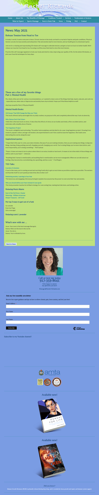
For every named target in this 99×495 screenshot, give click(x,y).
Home (10, 18)
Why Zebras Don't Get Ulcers (15, 119)
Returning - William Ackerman (15, 195)
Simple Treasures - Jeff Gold (15, 198)
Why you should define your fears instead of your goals (23, 183)
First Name (9, 311)
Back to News (11, 244)
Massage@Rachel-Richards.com (49, 289)
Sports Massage (33, 21)
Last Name (9, 319)
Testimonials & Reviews (82, 18)
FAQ (76, 21)
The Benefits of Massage (36, 18)
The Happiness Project (13, 128)
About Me (19, 18)
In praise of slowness (12, 168)
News (61, 21)
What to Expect (18, 21)
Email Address (11, 303)
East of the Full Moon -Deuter (15, 193)
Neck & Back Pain (48, 21)
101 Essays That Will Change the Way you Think (21, 113)
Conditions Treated (55, 18)
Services (68, 18)
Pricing (68, 21)
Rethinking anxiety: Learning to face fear (19, 176)
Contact (84, 21)
